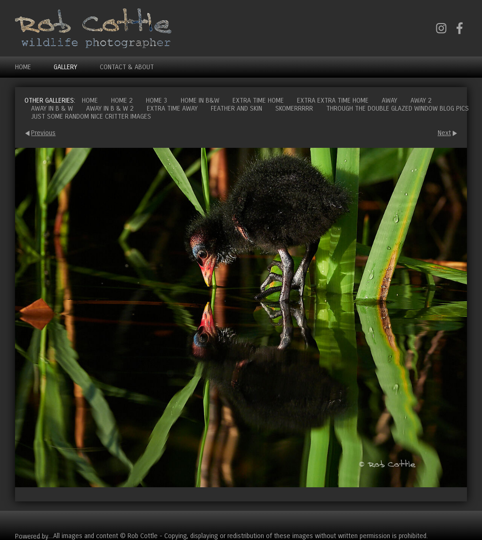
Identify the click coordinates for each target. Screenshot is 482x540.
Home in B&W (200, 101)
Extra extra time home (333, 101)
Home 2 (122, 101)
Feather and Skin (236, 109)
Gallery (65, 67)
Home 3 (157, 101)
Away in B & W (52, 109)
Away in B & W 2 (110, 109)
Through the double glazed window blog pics (397, 109)
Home (23, 67)
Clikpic (59, 536)
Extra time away (172, 109)
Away (389, 101)
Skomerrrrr (294, 109)
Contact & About (127, 67)
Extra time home (258, 101)
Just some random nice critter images (91, 117)
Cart (459, 521)
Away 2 (421, 101)
